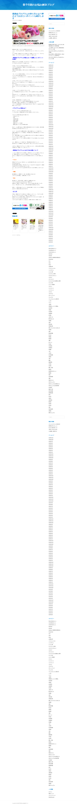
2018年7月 (51, 198)
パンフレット (51, 289)
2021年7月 (51, 133)
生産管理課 (51, 376)
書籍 (49, 360)
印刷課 (50, 329)
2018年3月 (51, 205)
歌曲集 (50, 372)
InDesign (50, 255)
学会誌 (50, 344)
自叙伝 (50, 398)
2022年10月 (51, 106)
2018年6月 (51, 200)
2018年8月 (51, 196)
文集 (49, 358)
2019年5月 (51, 180)
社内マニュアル (52, 381)
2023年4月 (51, 95)
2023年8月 (51, 88)
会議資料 (50, 313)
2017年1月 (51, 225)
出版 (49, 322)
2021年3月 (51, 140)
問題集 (50, 336)
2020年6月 (51, 157)
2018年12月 (51, 189)
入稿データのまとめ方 (53, 36)
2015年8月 (51, 234)
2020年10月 (51, 149)
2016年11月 (51, 227)
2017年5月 (51, 222)
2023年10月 (51, 84)
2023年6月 (51, 92)
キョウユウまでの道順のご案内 (55, 280)
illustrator (50, 253)
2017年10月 (51, 214)
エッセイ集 (51, 271)
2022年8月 (51, 110)
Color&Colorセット (52, 251)
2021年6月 (51, 135)
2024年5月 (51, 72)
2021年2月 (51, 142)
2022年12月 (51, 102)
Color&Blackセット (52, 250)
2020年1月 (51, 166)
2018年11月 (51, 191)
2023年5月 (51, 93)
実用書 (50, 349)
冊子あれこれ (51, 318)
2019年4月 (51, 182)
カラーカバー (51, 279)
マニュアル (51, 297)
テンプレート (51, 288)
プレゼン (50, 291)
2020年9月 (51, 151)
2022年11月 (51, 104)
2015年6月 (51, 238)
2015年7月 (51, 236)
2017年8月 (51, 218)
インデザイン (51, 270)
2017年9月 (51, 216)
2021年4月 (51, 139)
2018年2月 (51, 207)
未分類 (50, 365)
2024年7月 (51, 68)
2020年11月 (51, 148)
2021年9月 (51, 130)
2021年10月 (51, 128)
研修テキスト (51, 380)
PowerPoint (51, 259)
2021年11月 (51, 126)
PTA (49, 261)
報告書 (50, 338)
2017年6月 (51, 220)
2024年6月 (51, 70)
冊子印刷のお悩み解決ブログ (38, 4)
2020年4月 (51, 160)
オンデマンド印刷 (52, 273)
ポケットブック (52, 295)
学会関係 (50, 345)
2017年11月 (51, 213)
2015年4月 (51, 241)
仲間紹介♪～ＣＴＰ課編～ (53, 306)
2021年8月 (51, 131)
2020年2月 (51, 164)
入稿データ (51, 316)
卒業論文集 (51, 325)
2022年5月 (51, 115)
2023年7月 (51, 90)
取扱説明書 (51, 333)
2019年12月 (51, 167)
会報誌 (50, 309)
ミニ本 (50, 300)
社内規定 (50, 387)
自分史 (50, 396)
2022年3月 (51, 119)
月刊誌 (50, 363)
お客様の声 (51, 266)
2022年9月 (51, 108)
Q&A (50, 262)
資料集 (50, 410)
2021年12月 (51, 124)
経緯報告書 (51, 392)
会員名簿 (50, 307)
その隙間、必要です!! (53, 37)
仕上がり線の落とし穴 (53, 34)
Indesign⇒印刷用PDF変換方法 (54, 257)
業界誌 (50, 369)
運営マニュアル (52, 412)
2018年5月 (51, 202)
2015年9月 (51, 232)
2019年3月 (51, 184)
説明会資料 (51, 408)
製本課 (50, 401)
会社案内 (50, 311)
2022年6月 (51, 113)
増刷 (49, 340)
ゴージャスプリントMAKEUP (54, 30)
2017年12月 (51, 211)
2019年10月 (51, 171)
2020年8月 (51, 153)
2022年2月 (51, 120)
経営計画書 (51, 390)
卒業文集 (50, 324)
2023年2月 (51, 99)
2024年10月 (51, 66)
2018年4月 (51, 203)
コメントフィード (52, 795)
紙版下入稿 (51, 389)
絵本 (49, 394)
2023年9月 (51, 86)
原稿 (49, 331)
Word (50, 264)
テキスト (50, 286)
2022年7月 (51, 111)
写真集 (50, 320)
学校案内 (50, 347)
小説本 (50, 353)
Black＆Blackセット (52, 248)
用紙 (49, 378)
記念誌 (50, 405)
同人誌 (50, 334)
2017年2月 (51, 223)
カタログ (50, 277)
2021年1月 (51, 144)
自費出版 (50, 399)
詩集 (49, 407)
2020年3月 (51, 162)
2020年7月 (51, 155)
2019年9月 (51, 173)
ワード (50, 302)
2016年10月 (51, 229)
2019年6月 (51, 178)
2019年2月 (51, 185)
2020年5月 (51, 158)
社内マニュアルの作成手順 (54, 385)
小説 (49, 351)
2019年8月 (51, 175)
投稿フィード (51, 793)
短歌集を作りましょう (53, 32)
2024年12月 (51, 65)
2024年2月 (51, 77)
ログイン (50, 791)
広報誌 (50, 356)
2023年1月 (51, 101)
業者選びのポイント (52, 371)
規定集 (50, 403)
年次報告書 (51, 354)
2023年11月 (51, 83)
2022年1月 (51, 122)
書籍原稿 (50, 362)
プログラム (51, 293)
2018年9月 (51, 194)
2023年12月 (51, 81)
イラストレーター (52, 268)
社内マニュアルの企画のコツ (54, 383)
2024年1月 (51, 79)
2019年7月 (51, 176)
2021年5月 (51, 137)
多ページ (50, 342)
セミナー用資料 (52, 284)
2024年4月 (51, 74)
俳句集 (50, 315)
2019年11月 (51, 169)
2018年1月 (51, 209)
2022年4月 (51, 117)
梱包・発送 (51, 367)
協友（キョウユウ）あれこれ (54, 327)
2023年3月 (51, 97)
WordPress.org (51, 797)
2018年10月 (51, 193)
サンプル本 (51, 282)
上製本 (50, 304)
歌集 (49, 374)
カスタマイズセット (52, 275)
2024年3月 (51, 75)
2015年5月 (51, 240)
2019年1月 (51, 187)
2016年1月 (51, 231)
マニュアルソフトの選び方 (54, 298)
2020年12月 (51, 146)
